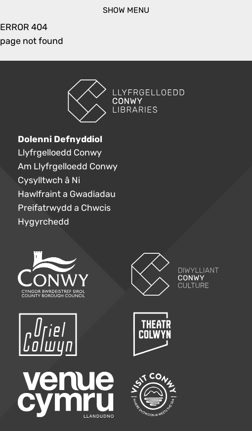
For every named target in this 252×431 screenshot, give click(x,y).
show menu (126, 10)
